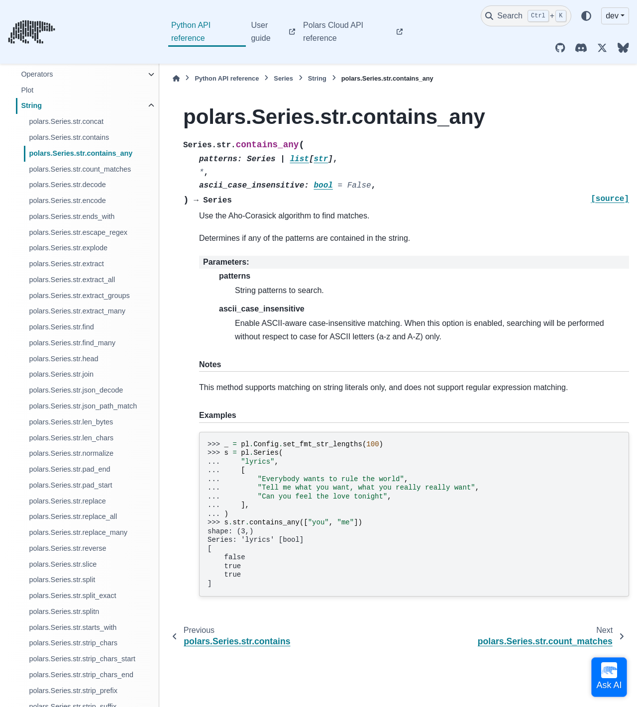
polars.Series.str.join (61, 374)
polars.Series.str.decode (67, 185)
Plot (27, 90)
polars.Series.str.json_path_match (83, 406)
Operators (37, 74)
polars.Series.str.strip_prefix (73, 691)
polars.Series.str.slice (63, 564)
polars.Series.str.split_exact (72, 596)
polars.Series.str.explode (68, 248)
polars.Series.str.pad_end (69, 469)
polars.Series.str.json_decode (76, 390)
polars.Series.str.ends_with (71, 216)
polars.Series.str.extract (66, 264)
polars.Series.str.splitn (64, 611)
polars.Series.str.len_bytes (71, 422)
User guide (260, 31)
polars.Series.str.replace (67, 501)
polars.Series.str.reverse (67, 548)
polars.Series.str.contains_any (80, 153)
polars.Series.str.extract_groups (79, 296)
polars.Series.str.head (63, 359)
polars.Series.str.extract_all (72, 280)
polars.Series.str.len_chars (71, 438)
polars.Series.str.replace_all (73, 516)
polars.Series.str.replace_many (78, 532)
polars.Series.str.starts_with (72, 627)
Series (283, 78)
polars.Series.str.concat (66, 121)
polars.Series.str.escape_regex (78, 232)
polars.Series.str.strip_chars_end (81, 675)
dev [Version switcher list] (612, 15)
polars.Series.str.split (62, 580)
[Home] (176, 78)
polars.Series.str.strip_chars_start (82, 659)
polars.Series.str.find (61, 327)
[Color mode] (586, 15)
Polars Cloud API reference (333, 31)
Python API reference (191, 31)
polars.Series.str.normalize (71, 453)
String (31, 105)
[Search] (526, 15)
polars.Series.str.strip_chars (73, 643)
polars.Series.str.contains (69, 137)
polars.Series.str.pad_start (70, 485)
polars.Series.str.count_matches (80, 169)
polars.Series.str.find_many (72, 343)
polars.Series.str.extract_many (77, 311)
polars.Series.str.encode (67, 200)
